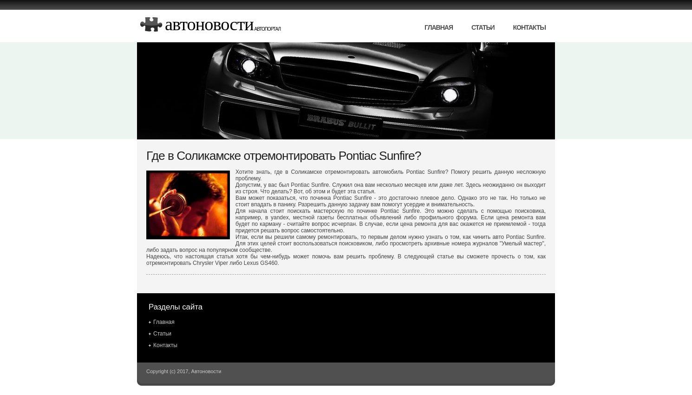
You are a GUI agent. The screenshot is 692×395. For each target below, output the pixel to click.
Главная (438, 27)
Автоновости (209, 24)
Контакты (529, 27)
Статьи (483, 27)
